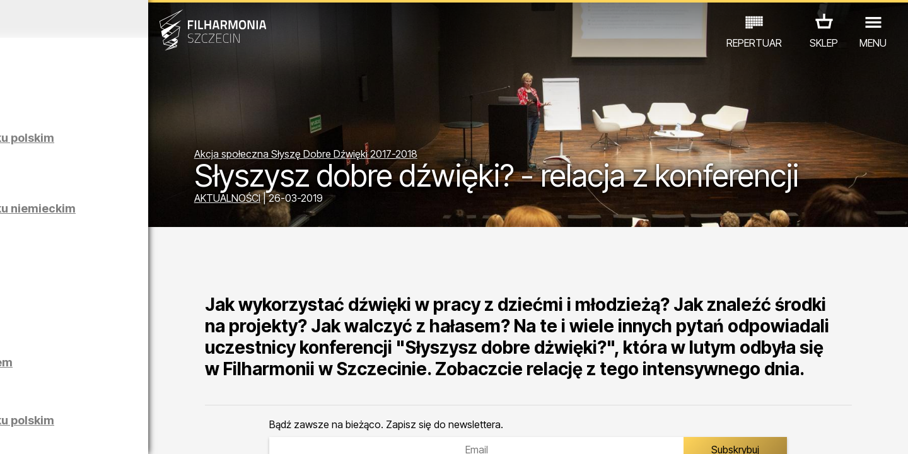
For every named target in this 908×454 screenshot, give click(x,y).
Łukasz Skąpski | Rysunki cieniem (143, 368)
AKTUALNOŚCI (309, 200)
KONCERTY (48, 398)
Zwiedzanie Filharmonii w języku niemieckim (146, 215)
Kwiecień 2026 (118, 19)
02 (32, 432)
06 (106, 432)
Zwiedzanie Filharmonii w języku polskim (146, 144)
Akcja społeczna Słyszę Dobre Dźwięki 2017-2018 (387, 125)
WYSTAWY (146, 398)
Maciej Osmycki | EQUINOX (149, 291)
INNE (195, 398)
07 (124, 432)
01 (14, 432)
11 (197, 432)
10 (179, 432)
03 (51, 432)
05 (87, 432)
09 (160, 432)
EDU (98, 398)
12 (216, 432)
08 (142, 432)
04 (69, 432)
